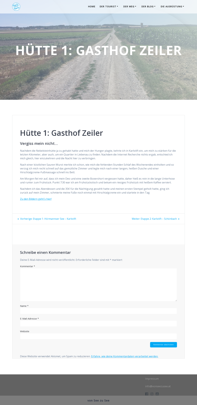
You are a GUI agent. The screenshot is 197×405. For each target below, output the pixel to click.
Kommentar (27, 266)
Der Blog (148, 6)
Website (24, 331)
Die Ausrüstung (171, 6)
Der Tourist (108, 6)
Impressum (152, 378)
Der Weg (128, 6)
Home (91, 6)
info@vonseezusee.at (158, 386)
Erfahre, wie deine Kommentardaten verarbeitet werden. (124, 356)
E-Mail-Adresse (29, 318)
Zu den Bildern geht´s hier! (36, 199)
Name (24, 305)
